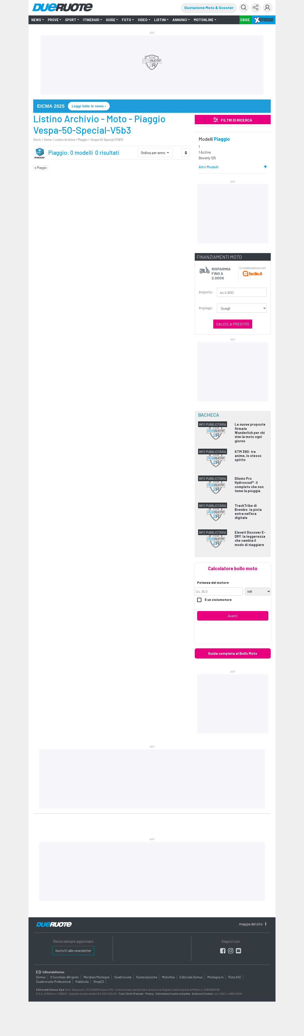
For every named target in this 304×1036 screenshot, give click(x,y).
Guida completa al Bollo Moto (232, 653)
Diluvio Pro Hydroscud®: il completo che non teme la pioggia (249, 484)
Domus (41, 977)
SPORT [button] (70, 20)
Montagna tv (215, 977)
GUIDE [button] (110, 20)
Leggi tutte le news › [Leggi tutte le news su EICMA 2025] (89, 106)
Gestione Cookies (202, 993)
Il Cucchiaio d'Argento (64, 977)
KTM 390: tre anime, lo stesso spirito (248, 456)
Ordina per (153, 152)
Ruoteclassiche (146, 977)
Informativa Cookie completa (173, 993)
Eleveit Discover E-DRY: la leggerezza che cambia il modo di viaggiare (250, 538)
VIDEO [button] (142, 20)
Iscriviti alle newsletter (73, 950)
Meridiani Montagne (96, 977)
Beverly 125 (207, 157)
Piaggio (83, 139)
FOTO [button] (126, 20)
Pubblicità (82, 982)
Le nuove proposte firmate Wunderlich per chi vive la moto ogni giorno (250, 432)
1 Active (205, 152)
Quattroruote (123, 977)
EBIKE (245, 20)
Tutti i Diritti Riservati (131, 993)
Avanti (233, 616)
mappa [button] (252, 924)
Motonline (168, 977)
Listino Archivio (65, 139)
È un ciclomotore (214, 600)
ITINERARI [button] (91, 20)
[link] (152, 106)
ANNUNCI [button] (179, 20)
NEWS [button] (36, 20)
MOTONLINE (204, 20)
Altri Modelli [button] (208, 167)
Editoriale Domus (191, 977)
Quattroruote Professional (53, 982)
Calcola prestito (232, 324)
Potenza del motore (213, 582)
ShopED (98, 982)
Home (48, 139)
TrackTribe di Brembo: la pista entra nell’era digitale (248, 512)
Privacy (149, 993)
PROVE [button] (53, 20)
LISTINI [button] (160, 20)
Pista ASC (234, 977)
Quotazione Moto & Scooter (208, 7)
